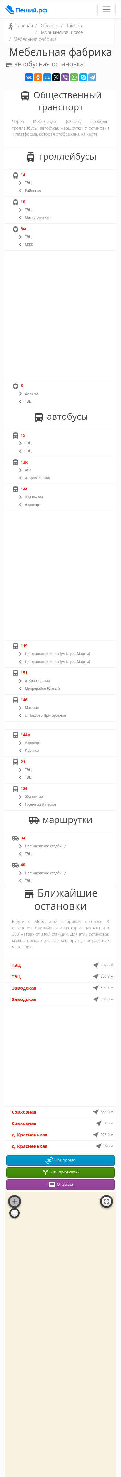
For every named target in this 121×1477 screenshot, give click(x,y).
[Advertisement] (60, 315)
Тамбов (74, 25)
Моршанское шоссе (62, 32)
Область (49, 25)
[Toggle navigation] (106, 9)
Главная (24, 25)
